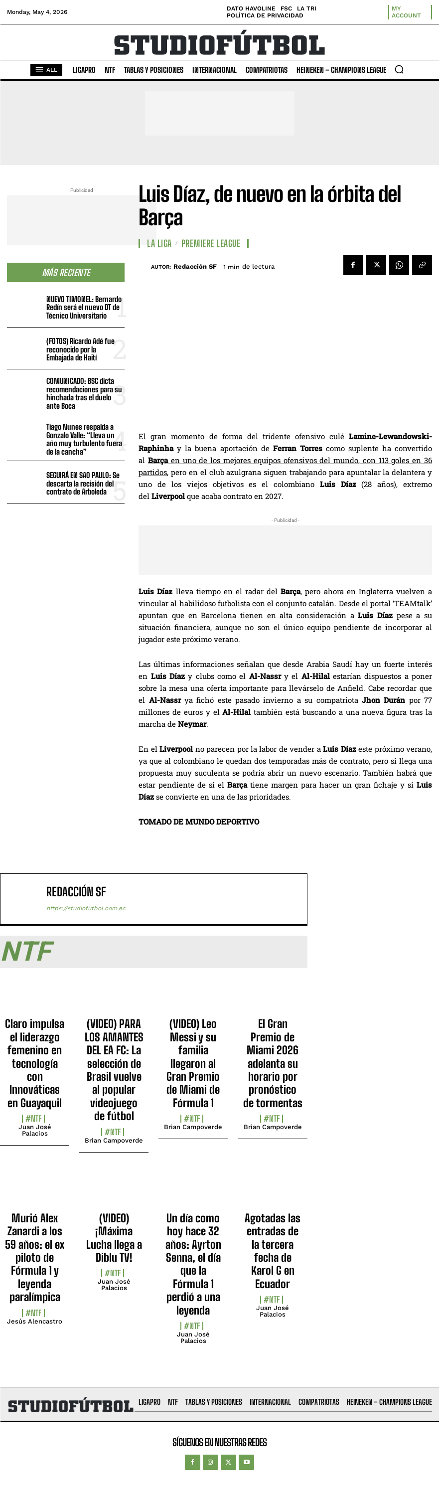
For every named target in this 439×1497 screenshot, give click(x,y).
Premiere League (211, 243)
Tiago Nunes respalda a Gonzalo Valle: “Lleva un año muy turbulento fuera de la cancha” (84, 439)
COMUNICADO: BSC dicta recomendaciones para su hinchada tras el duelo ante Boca (84, 393)
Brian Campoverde (114, 1140)
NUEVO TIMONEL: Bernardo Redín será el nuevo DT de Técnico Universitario (84, 307)
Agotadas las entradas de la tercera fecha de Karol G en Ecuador (272, 1251)
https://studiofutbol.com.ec (86, 908)
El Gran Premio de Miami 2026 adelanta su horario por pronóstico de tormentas (272, 1063)
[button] (399, 69)
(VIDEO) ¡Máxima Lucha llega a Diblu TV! (114, 1237)
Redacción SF (195, 266)
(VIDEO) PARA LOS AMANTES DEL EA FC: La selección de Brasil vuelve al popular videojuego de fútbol (114, 1070)
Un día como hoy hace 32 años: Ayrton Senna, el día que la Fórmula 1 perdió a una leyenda (193, 1264)
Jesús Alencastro (34, 1321)
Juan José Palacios (34, 1130)
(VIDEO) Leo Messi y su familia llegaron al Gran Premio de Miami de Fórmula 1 (193, 1063)
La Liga (159, 243)
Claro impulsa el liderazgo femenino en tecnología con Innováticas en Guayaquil (34, 1063)
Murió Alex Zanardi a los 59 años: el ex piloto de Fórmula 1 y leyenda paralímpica (34, 1257)
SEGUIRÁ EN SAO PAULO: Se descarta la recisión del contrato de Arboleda (83, 483)
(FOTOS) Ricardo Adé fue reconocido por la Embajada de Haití (80, 349)
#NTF (33, 1119)
